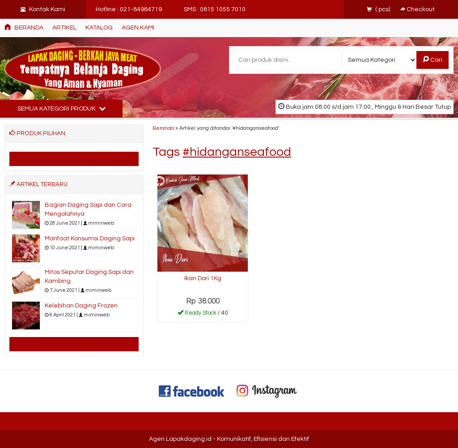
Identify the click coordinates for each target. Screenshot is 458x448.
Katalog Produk (74, 158)
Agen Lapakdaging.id (180, 439)
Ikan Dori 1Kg (202, 278)
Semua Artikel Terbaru (74, 343)
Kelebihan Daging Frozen (81, 306)
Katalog (99, 28)
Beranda (23, 27)
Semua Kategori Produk (61, 108)
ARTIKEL (64, 28)
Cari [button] (432, 59)
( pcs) (379, 9)
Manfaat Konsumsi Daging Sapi (90, 238)
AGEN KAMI (138, 28)
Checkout (417, 9)
